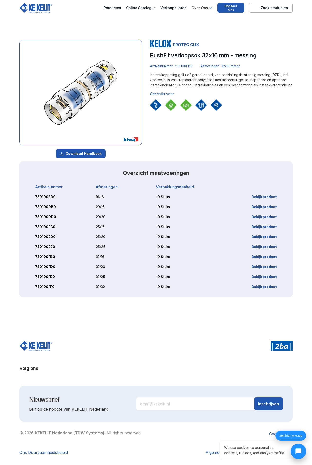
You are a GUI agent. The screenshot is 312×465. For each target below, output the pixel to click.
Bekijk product (264, 197)
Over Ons (199, 7)
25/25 (100, 247)
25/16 (100, 227)
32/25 (100, 277)
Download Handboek (81, 153)
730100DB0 (45, 207)
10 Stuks (163, 197)
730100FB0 (45, 257)
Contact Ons (230, 7)
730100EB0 (45, 227)
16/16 (100, 197)
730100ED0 (45, 237)
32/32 (100, 287)
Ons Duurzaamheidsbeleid (44, 452)
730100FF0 (45, 287)
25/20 (100, 237)
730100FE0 (45, 277)
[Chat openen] (298, 451)
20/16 (100, 207)
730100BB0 (45, 197)
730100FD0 (45, 267)
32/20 (100, 267)
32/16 (100, 257)
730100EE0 (45, 247)
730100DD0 (45, 217)
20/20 (100, 217)
